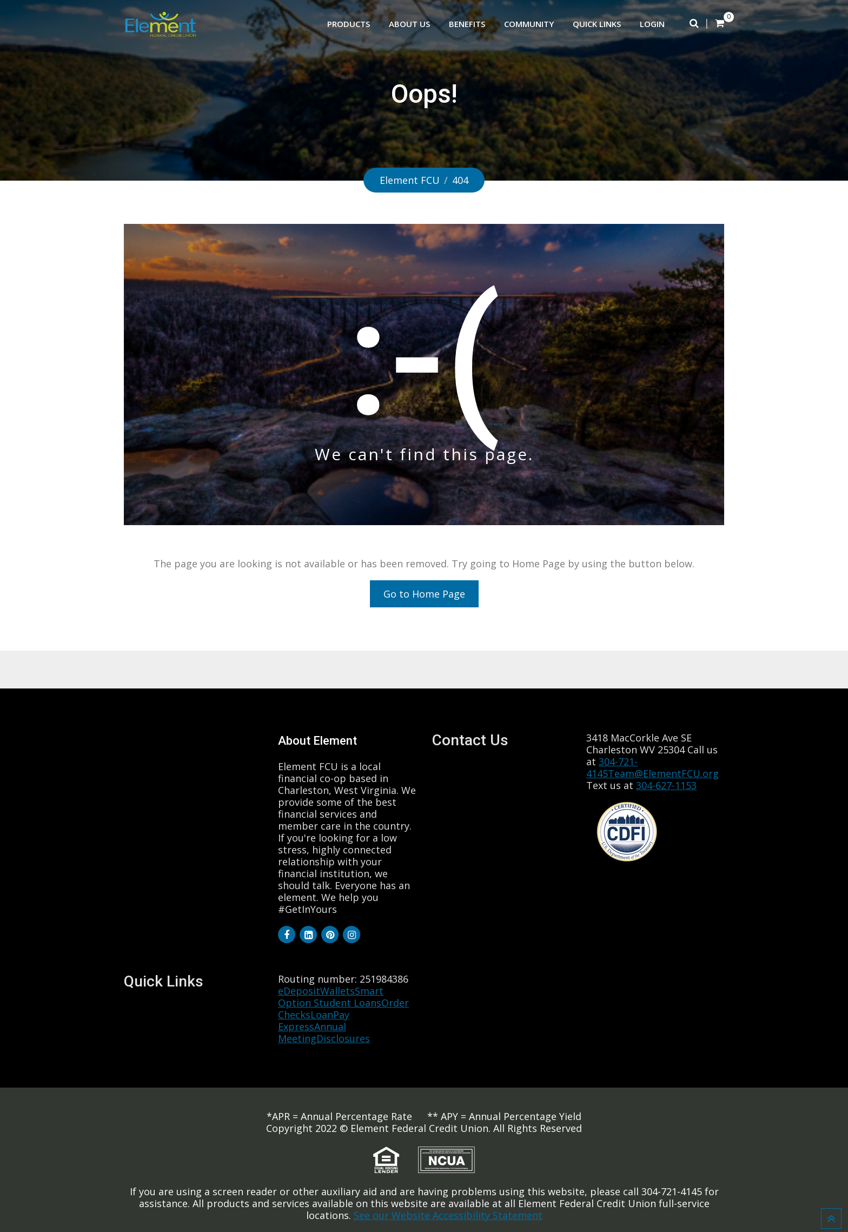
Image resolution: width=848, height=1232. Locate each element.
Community (529, 23)
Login (652, 23)
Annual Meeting (312, 1032)
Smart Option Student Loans (330, 996)
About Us (409, 23)
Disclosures (343, 1038)
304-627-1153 (666, 785)
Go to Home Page (424, 593)
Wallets (337, 990)
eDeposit (299, 990)
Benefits (467, 23)
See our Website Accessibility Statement (448, 1215)
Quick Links (597, 23)
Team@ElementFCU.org (663, 773)
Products (348, 23)
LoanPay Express (313, 1020)
